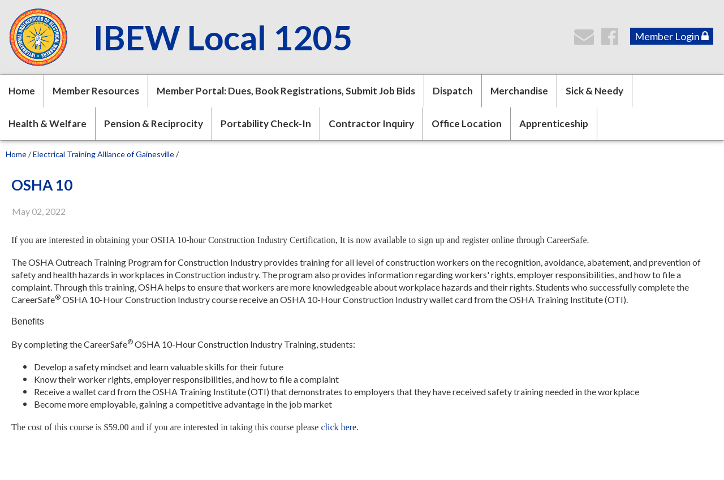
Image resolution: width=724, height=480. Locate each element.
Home (21, 91)
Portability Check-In (266, 123)
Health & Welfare (47, 123)
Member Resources (96, 91)
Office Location (467, 123)
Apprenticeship (553, 123)
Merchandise (519, 91)
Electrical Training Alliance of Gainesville (103, 154)
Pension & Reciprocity (153, 123)
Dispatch (453, 91)
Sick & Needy (594, 91)
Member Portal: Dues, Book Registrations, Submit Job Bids (286, 91)
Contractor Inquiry (371, 123)
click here (338, 427)
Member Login (672, 36)
